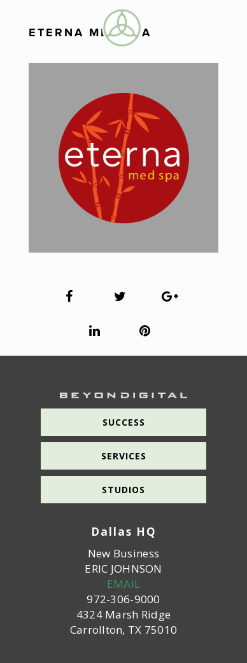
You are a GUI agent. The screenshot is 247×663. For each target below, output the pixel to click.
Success (123, 422)
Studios (123, 490)
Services (123, 456)
